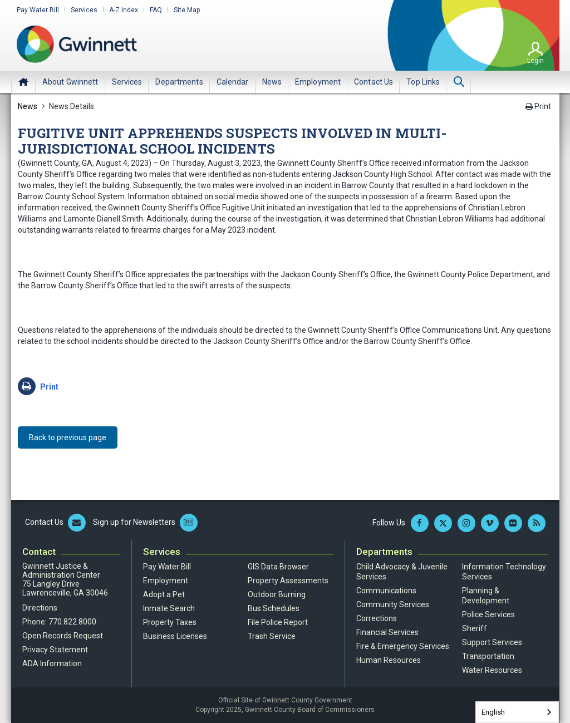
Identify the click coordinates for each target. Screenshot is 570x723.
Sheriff (474, 628)
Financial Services (387, 632)
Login (535, 61)
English (493, 712)
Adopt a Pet (164, 594)
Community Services (392, 604)
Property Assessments (288, 580)
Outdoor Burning (277, 594)
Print (538, 106)
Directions (39, 607)
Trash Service (272, 636)
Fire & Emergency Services (402, 646)
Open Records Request (62, 635)
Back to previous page (67, 437)
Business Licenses (175, 636)
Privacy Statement (55, 649)
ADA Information (52, 663)
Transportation (488, 656)
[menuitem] (70, 82)
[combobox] (517, 712)
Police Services (488, 614)
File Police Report (278, 622)
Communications (386, 590)
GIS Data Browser (278, 566)
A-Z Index (123, 10)
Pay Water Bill (38, 10)
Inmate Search (169, 608)
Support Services (492, 642)
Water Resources (492, 670)
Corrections (376, 618)
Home (23, 81)
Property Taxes (169, 622)
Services (84, 10)
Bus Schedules (273, 608)
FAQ (156, 10)
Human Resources (388, 660)
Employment (165, 580)
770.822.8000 (72, 621)
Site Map (187, 10)
